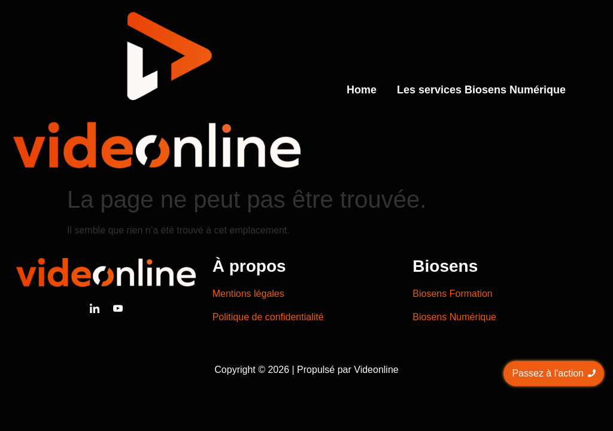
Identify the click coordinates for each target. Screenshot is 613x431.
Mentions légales (248, 294)
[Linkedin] (94, 309)
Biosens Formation (452, 294)
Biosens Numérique (454, 317)
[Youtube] (118, 309)
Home (362, 90)
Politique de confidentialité (268, 317)
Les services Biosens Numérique (481, 90)
